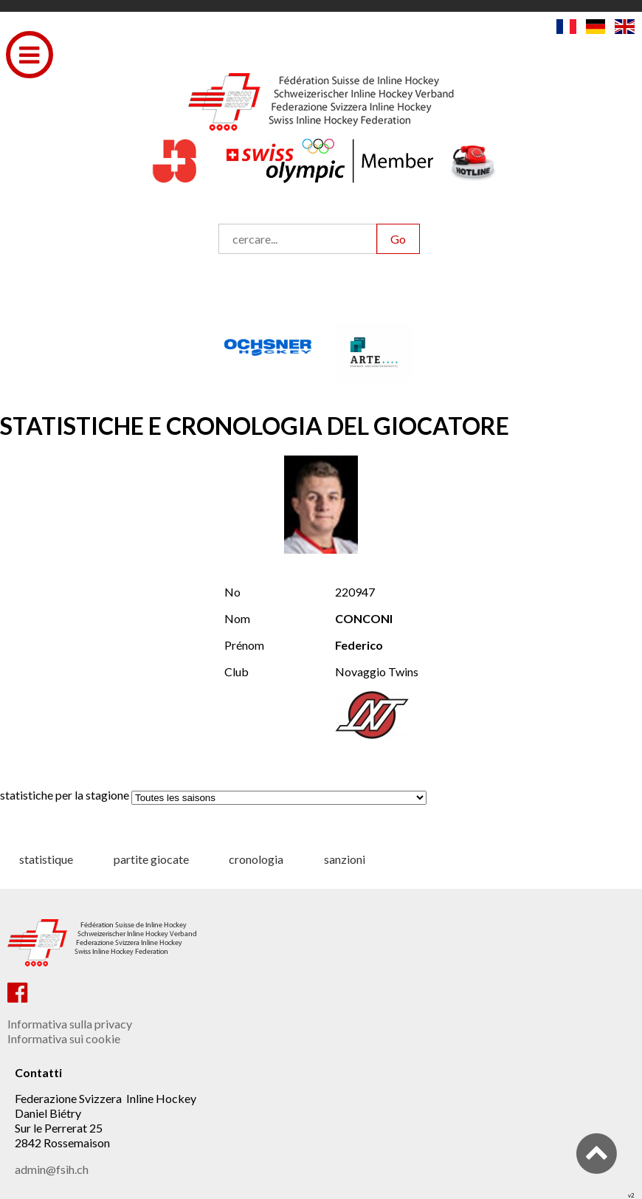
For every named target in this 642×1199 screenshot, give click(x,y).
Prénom (244, 645)
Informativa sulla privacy (69, 1024)
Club (236, 671)
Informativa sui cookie (63, 1038)
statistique (46, 859)
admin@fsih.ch (52, 1169)
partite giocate (151, 859)
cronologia (256, 859)
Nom (237, 618)
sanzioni (344, 859)
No (232, 592)
